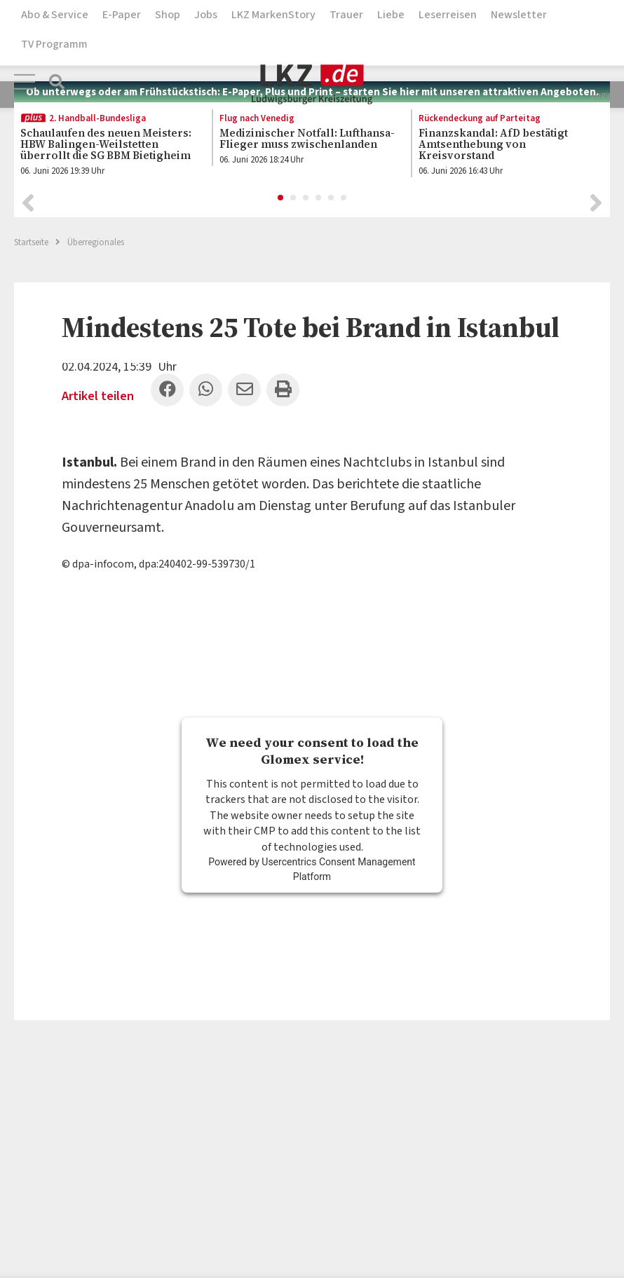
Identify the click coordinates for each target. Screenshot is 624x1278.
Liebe (391, 14)
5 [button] (331, 196)
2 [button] (293, 196)
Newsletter (519, 14)
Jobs (205, 14)
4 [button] (319, 196)
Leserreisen (448, 14)
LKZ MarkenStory (273, 14)
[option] (105, 146)
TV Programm (54, 44)
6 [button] (344, 196)
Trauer (346, 14)
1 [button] (281, 196)
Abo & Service (54, 14)
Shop (167, 14)
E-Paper (121, 14)
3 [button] (306, 196)
